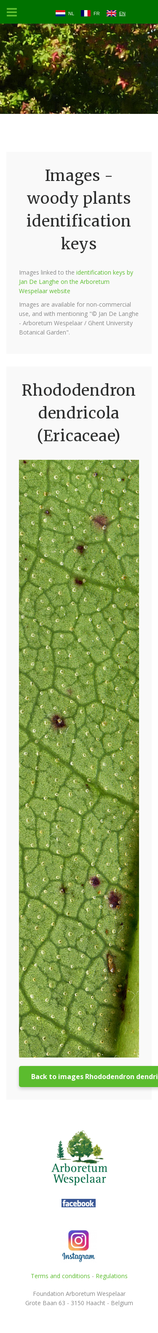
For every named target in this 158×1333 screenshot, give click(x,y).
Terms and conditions (60, 1276)
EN (122, 13)
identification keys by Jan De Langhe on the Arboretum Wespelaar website (76, 281)
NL (71, 13)
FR (97, 13)
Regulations (112, 1276)
